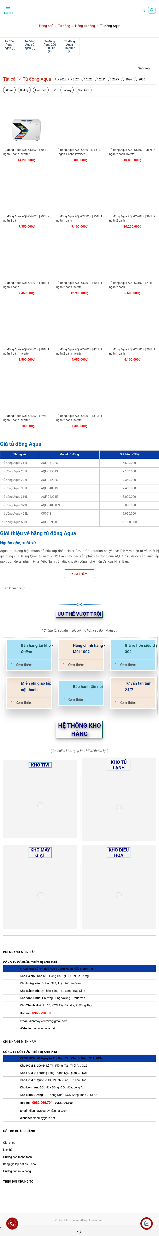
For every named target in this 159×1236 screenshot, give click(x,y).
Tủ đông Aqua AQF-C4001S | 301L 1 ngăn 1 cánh (26, 285)
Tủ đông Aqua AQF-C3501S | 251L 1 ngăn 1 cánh (79, 218)
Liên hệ (7, 1149)
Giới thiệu (9, 1142)
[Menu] (8, 10)
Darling (24, 90)
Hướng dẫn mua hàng (17, 1171)
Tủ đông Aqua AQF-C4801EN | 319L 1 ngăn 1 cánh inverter (79, 152)
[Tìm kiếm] (143, 10)
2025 (113, 79)
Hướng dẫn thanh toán (17, 1157)
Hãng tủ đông (85, 26)
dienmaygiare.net (44, 1028)
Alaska (9, 90)
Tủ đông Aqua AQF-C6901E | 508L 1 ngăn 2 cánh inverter (79, 285)
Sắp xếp (144, 68)
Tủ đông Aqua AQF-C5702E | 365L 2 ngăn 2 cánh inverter (132, 152)
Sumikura (83, 90)
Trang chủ (46, 26)
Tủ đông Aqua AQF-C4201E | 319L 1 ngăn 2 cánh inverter (79, 418)
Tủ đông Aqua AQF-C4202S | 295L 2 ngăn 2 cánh (26, 218)
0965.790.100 (42, 1013)
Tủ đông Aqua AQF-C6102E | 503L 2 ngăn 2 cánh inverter (26, 152)
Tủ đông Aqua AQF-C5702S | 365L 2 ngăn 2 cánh (132, 218)
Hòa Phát (40, 90)
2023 (60, 79)
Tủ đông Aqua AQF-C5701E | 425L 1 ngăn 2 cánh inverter (79, 351)
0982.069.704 (42, 1102)
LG (54, 90)
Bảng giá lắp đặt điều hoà (19, 1164)
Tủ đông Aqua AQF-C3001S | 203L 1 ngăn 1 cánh (132, 351)
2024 (73, 79)
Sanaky (67, 90)
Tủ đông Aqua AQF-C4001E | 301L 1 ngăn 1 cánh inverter (26, 351)
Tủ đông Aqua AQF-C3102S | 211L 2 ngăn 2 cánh (132, 285)
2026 (126, 79)
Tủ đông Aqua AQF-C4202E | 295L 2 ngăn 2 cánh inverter (26, 418)
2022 (87, 79)
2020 (139, 79)
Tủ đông (64, 26)
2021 (100, 79)
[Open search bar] (79, 1232)
